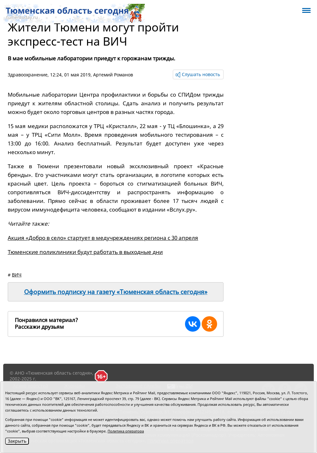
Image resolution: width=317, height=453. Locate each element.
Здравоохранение (28, 75)
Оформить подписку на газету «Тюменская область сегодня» (115, 292)
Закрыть (17, 441)
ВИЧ (17, 275)
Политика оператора (126, 431)
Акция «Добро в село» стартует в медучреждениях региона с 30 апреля (103, 237)
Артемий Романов (113, 75)
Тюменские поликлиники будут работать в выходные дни (85, 252)
